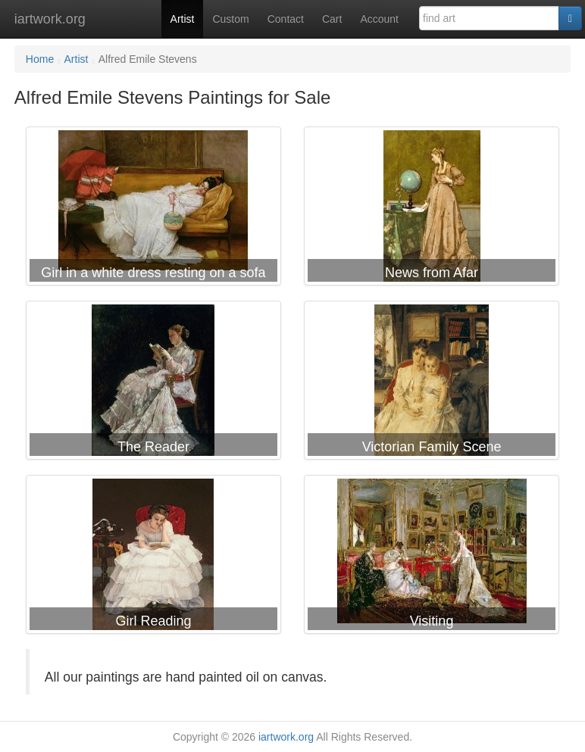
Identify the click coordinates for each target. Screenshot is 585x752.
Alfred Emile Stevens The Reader (153, 383)
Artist (182, 19)
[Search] (570, 18)
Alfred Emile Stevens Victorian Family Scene (431, 383)
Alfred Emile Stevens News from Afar (431, 209)
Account (379, 19)
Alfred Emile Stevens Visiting (431, 557)
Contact (285, 19)
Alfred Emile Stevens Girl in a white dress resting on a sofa (153, 209)
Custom (230, 19)
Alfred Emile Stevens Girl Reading (153, 557)
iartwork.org (50, 19)
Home (40, 59)
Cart (332, 19)
